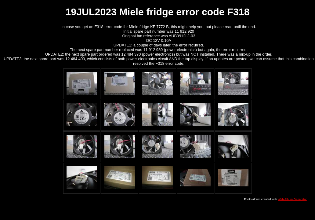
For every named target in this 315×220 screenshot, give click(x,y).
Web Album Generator (292, 199)
